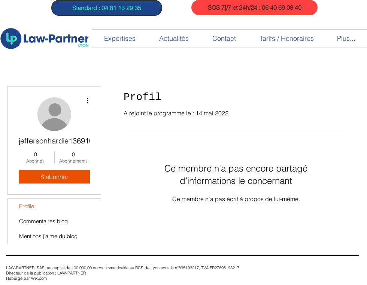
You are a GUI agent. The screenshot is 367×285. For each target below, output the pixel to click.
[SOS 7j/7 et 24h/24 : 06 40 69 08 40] (254, 7)
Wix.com (39, 278)
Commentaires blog (43, 221)
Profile (26, 206)
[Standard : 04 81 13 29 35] (106, 8)
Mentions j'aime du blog (48, 236)
